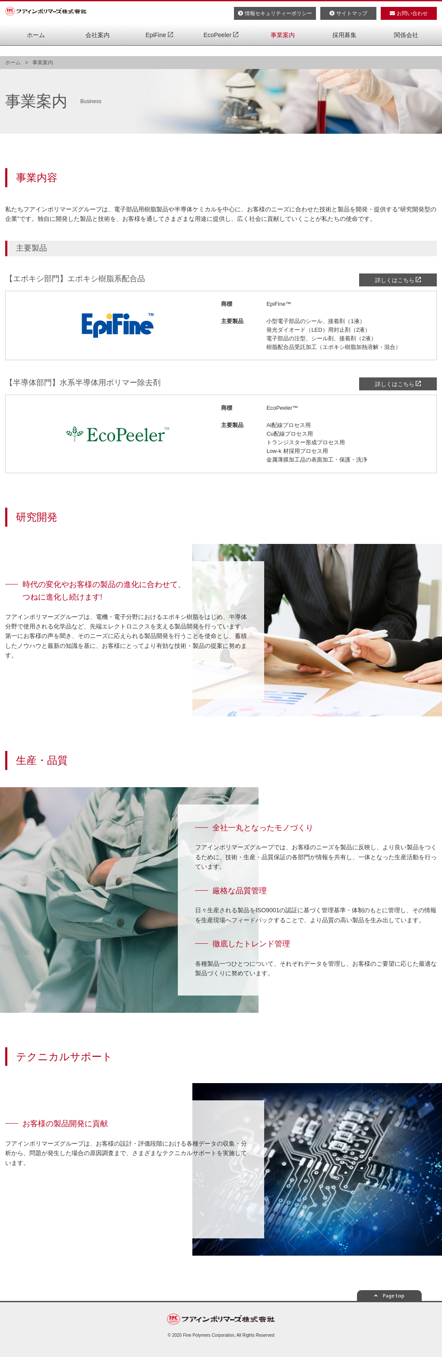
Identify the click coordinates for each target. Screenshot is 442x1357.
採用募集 (344, 47)
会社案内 (97, 47)
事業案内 (283, 47)
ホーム (36, 47)
